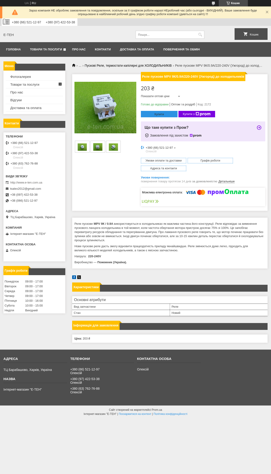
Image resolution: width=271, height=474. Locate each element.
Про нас (79, 49)
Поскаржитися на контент (135, 406)
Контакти (103, 49)
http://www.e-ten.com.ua (26, 182)
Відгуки (16, 100)
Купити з (197, 114)
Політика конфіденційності (170, 406)
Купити (159, 114)
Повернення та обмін (181, 49)
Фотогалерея (20, 77)
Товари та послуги (46, 49)
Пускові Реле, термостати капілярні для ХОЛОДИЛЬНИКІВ (128, 65)
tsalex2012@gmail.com (25, 188)
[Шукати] (200, 35)
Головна (13, 49)
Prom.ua (157, 402)
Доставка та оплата (137, 49)
